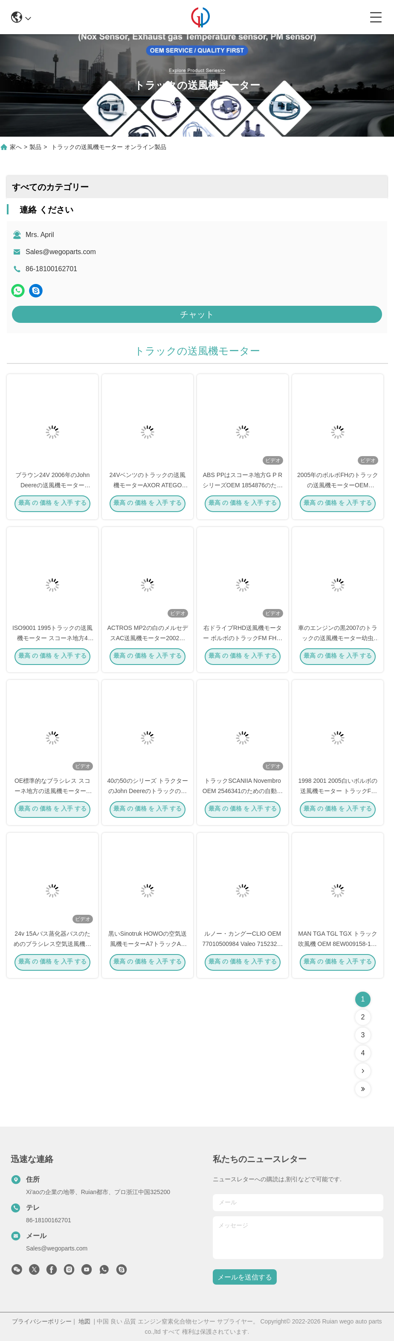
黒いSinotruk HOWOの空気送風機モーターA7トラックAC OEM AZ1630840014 (147, 945)
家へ (16, 146)
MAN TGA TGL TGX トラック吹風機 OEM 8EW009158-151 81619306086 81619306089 (338, 945)
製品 (35, 146)
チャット (197, 314)
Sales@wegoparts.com (61, 251)
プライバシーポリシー (42, 1321)
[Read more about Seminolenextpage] (363, 1071)
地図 (84, 1321)
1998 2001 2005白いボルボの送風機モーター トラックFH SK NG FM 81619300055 (337, 792)
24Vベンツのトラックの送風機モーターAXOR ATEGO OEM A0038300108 (148, 487)
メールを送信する (244, 1277)
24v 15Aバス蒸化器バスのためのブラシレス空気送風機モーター (52, 945)
